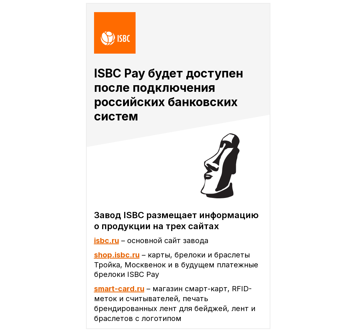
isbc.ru (106, 240)
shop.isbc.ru (117, 254)
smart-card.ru (119, 288)
